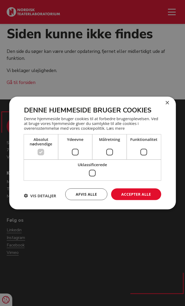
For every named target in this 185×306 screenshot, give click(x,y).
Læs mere (115, 128)
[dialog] (92, 153)
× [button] (167, 103)
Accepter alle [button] (136, 193)
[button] (40, 195)
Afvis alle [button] (86, 193)
